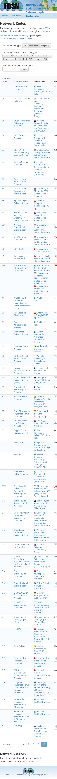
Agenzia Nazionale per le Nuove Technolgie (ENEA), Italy (42, 446)
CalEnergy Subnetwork (19, 257)
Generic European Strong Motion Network (22, 182)
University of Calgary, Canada (41, 250)
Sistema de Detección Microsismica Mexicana (20, 703)
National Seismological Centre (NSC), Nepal (40, 548)
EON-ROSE (19, 249)
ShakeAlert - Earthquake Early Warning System (21, 152)
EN (3, 256)
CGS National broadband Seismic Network (21, 532)
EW (3, 150)
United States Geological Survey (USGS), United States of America (42, 154)
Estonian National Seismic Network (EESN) (22, 380)
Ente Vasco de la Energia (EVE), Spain (42, 315)
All (25, 46)
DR (3, 544)
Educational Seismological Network (20, 390)
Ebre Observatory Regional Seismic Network (22, 414)
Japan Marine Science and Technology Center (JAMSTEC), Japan (42, 562)
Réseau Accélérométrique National (22, 370)
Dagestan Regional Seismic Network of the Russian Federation (21, 687)
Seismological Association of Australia (20, 503)
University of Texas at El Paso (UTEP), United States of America (42, 241)
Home (5, 16)
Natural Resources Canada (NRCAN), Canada (42, 674)
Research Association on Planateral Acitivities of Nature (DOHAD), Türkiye (42, 635)
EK (3, 313)
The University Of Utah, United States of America (42, 268)
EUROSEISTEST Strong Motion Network (21, 358)
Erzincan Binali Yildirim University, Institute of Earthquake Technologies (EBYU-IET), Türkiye (42, 107)
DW (4, 486)
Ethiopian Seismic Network (22, 347)
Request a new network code (13, 36)
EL (3, 298)
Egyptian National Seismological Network (22, 123)
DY (3, 471)
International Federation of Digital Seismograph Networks (28, 775)
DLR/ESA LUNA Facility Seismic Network (21, 595)
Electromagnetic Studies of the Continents (21, 268)
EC (3, 397)
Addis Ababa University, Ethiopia (41, 349)
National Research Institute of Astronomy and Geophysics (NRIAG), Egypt (42, 126)
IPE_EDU (18, 726)
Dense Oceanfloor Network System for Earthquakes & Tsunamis (22, 562)
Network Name (21, 82)
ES (3, 201)
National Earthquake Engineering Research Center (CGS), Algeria (41, 535)
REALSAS (18, 454)
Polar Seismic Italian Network (21, 472)
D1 (3, 726)
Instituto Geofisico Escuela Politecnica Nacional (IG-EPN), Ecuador (42, 402)
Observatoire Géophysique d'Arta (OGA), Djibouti (41, 621)
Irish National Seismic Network (21, 333)
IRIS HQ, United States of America (41, 423)
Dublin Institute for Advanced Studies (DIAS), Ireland (41, 337)
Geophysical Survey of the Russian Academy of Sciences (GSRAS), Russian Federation (42, 688)
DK (3, 602)
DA (3, 682)
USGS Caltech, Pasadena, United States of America (42, 258)
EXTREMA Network (18, 136)
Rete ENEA (18, 442)
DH (3, 629)
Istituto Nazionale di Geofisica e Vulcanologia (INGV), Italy (40, 140)
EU (3, 179)
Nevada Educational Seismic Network (21, 227)
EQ (3, 225)
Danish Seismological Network (20, 605)
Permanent (33, 46)
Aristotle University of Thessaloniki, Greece (40, 360)
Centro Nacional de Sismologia (21, 545)
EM (3, 265)
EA (3, 421)
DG (3, 646)
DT (3, 513)
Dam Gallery (19, 646)
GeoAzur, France (39, 388)
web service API (33, 761)
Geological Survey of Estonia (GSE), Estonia (42, 380)
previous (6, 744)
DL (3, 593)
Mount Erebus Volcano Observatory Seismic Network (21, 217)
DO (3, 557)
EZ (3, 98)
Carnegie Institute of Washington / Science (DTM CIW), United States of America (42, 519)
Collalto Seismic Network (21, 163)
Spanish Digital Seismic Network (21, 202)
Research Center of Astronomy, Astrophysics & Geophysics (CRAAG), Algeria (41, 460)
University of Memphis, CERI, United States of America (41, 192)
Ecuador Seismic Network (21, 398)
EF (3, 368)
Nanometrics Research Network (20, 661)
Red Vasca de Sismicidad (20, 314)
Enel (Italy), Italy (40, 299)
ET (3, 189)
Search (24, 69)
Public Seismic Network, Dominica (42, 586)
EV (3, 162)
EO (3, 249)
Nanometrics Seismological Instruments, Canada (41, 662)
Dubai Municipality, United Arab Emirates (39, 575)
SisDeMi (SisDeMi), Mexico (42, 700)
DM (3, 583)
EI (3, 332)
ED (3, 387)
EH (3, 346)
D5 (3, 712)
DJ (3, 617)
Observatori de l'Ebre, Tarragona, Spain (41, 414)
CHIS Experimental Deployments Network (20, 674)
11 (49, 744)
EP (3, 237)
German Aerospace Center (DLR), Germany (42, 595)
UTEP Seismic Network (20, 238)
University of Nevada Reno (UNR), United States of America (42, 229)
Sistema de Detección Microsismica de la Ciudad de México (21, 717)
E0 (3, 430)
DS (3, 530)
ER (3, 213)
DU (3, 501)
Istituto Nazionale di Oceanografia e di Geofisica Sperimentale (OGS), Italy (42, 168)
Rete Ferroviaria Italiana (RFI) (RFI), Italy (42, 90)
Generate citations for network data (16, 39)
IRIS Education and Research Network (20, 423)
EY (3, 121)
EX (3, 135)
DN (3, 571)
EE (3, 377)
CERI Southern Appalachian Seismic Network (21, 191)
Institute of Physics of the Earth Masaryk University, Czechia (40, 731)
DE (3, 658)
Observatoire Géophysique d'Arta (20, 619)
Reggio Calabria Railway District (21, 431)
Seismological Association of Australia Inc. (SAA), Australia (41, 505)
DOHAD (18, 629)
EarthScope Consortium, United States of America (41, 217)
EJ (3, 322)
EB (3, 411)
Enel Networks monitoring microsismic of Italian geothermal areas (22, 303)
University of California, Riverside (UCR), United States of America (41, 278)
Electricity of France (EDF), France (41, 370)
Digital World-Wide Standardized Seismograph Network (20, 491)
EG (3, 356)
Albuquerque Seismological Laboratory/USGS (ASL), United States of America (42, 491)
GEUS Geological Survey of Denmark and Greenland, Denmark (42, 607)
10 (44, 744)
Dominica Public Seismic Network (21, 584)
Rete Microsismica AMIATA (20, 325)
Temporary (45, 46)
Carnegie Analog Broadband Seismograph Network (21, 517)
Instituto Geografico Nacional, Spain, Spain (41, 204)
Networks (16, 16)
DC (3, 670)
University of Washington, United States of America (41, 290)
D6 (3, 699)
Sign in (53, 15)
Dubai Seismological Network (20, 574)
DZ (3, 454)
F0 (3, 86)
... (18, 744)
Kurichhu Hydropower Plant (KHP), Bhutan (40, 650)
